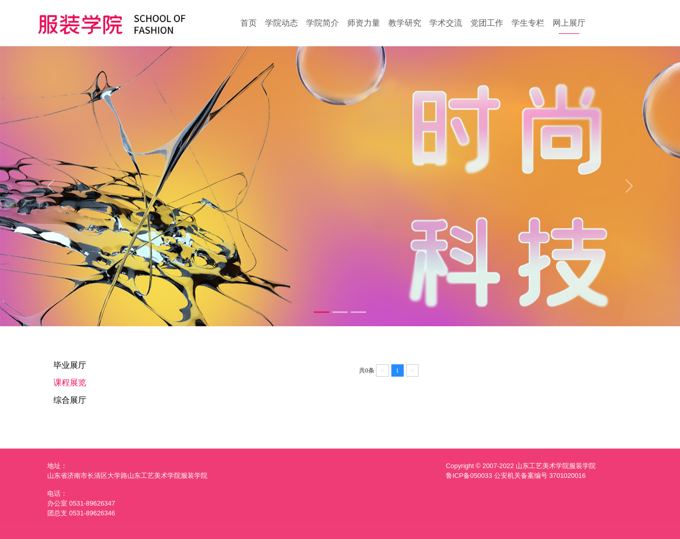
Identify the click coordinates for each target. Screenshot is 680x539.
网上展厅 (569, 22)
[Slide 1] (321, 312)
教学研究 (404, 22)
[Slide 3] (358, 312)
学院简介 (322, 22)
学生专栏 (528, 22)
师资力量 (363, 22)
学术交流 (445, 22)
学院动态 (281, 22)
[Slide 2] (340, 312)
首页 (248, 22)
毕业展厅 (69, 365)
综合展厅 (69, 400)
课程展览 (69, 382)
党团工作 (486, 22)
